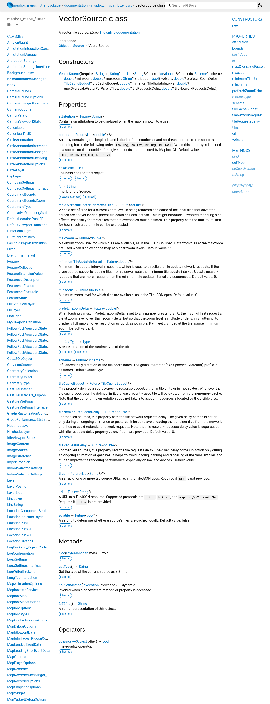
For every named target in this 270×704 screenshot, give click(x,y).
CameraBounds (19, 91)
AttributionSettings (21, 61)
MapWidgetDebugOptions (27, 699)
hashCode (66, 168)
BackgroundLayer (20, 73)
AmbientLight (17, 42)
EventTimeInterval (21, 255)
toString (64, 603)
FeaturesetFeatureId (22, 292)
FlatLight (14, 316)
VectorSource (69, 74)
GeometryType (18, 383)
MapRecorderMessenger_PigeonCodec (37, 675)
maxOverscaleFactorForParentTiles (86, 205)
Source (78, 46)
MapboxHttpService (22, 590)
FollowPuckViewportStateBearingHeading (39, 353)
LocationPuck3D (20, 535)
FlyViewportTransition (24, 322)
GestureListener (19, 389)
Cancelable (15, 128)
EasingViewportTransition (27, 243)
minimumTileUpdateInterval (80, 262)
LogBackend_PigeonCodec (27, 547)
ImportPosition (18, 462)
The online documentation (119, 32)
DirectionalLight (19, 231)
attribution (67, 116)
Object (64, 46)
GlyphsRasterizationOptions (28, 413)
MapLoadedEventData (24, 645)
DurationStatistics (21, 237)
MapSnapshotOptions (24, 687)
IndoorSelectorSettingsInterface (31, 474)
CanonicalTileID (19, 134)
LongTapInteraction (22, 578)
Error (11, 249)
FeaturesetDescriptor (23, 280)
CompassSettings (21, 182)
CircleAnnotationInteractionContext (34, 146)
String (100, 74)
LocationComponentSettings (29, 511)
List (130, 74)
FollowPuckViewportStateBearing (33, 334)
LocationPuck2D (20, 529)
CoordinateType (19, 207)
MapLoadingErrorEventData (28, 651)
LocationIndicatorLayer (25, 517)
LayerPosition (17, 486)
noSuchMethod (70, 585)
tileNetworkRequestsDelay (79, 412)
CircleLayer (15, 170)
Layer (11, 480)
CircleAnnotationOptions (26, 164)
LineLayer (14, 499)
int (81, 168)
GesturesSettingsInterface (27, 407)
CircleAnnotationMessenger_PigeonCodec (39, 158)
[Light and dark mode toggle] (260, 5)
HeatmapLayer (18, 426)
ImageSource (17, 450)
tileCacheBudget (71, 383)
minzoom (66, 290)
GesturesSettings (20, 401)
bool (155, 78)
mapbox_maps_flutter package (37, 5)
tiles (62, 474)
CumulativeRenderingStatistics (31, 213)
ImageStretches (19, 456)
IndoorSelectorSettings (25, 468)
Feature (13, 261)
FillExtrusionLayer (21, 304)
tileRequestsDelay (72, 445)
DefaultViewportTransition (27, 225)
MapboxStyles (18, 614)
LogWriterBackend (21, 572)
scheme (65, 360)
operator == (67, 641)
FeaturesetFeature (21, 286)
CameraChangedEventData (28, 103)
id (60, 186)
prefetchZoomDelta (74, 308)
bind (62, 553)
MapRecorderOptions (23, 681)
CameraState (17, 115)
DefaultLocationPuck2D (25, 219)
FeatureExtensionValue (25, 274)
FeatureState (17, 298)
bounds (64, 135)
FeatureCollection (20, 267)
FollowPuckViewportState (27, 328)
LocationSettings (20, 541)
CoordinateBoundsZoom (26, 201)
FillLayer (13, 310)
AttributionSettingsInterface (28, 67)
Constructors (247, 19)
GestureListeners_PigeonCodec (31, 395)
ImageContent (18, 444)
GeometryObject (19, 377)
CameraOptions (19, 109)
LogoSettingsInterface (24, 565)
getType (65, 567)
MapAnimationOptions (24, 584)
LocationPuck (17, 523)
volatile (64, 515)
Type (86, 342)
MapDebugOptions (21, 626)
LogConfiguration (20, 553)
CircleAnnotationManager (27, 152)
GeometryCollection (22, 371)
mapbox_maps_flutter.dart (111, 5)
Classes (15, 36)
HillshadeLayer (18, 432)
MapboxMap (17, 596)
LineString (15, 505)
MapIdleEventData (21, 632)
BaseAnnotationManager (26, 79)
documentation (76, 5)
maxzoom (66, 238)
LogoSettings (17, 559)
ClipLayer (14, 176)
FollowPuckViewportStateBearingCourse (38, 347)
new (235, 25)
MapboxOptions (19, 608)
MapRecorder (17, 669)
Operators (242, 185)
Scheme (200, 74)
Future (85, 116)
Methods (241, 150)
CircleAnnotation (20, 140)
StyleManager (77, 553)
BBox (11, 85)
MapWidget (16, 693)
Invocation (91, 585)
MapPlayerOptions (21, 663)
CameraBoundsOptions (25, 97)
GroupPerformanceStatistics (29, 419)
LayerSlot (14, 492)
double (170, 74)
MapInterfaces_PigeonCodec (29, 638)
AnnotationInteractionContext (30, 48)
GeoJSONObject (19, 359)
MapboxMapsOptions (23, 602)
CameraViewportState (24, 121)
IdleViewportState (21, 438)
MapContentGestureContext (28, 620)
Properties (243, 36)
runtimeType (68, 342)
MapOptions (16, 657)
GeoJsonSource (19, 365)
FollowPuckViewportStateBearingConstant (40, 340)
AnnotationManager (22, 55)
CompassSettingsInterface (27, 188)
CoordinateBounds (21, 194)
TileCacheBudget (77, 83)
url (61, 492)
